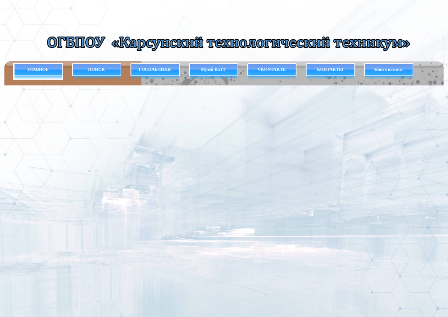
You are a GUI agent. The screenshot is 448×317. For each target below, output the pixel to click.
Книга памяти (388, 69)
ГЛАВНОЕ (37, 69)
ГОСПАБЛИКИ (155, 69)
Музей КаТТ (213, 69)
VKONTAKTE (271, 69)
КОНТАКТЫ (330, 69)
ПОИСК (96, 69)
